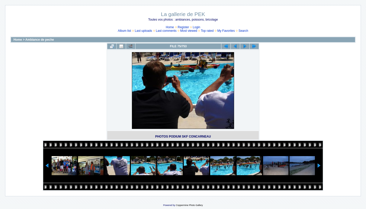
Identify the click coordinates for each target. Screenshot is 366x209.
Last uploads (143, 31)
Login (196, 27)
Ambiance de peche (39, 39)
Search (243, 31)
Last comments (166, 31)
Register (183, 27)
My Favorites (226, 31)
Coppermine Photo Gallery (189, 205)
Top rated (207, 31)
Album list (124, 31)
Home (170, 27)
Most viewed (188, 31)
